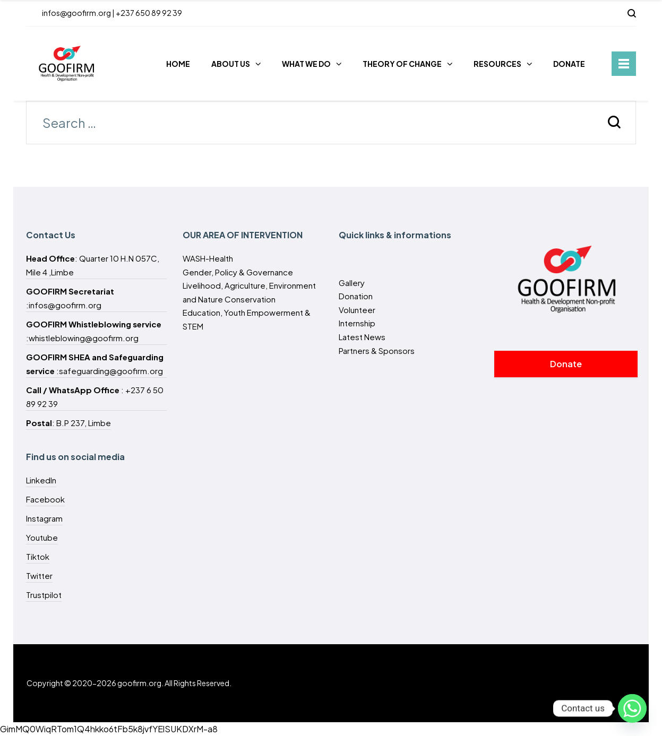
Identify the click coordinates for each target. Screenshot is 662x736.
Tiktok (37, 556)
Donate (566, 363)
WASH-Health (208, 258)
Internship (357, 323)
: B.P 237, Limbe (68, 423)
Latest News (362, 337)
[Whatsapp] (632, 708)
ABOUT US (230, 63)
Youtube (42, 537)
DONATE (569, 63)
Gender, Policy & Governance (238, 272)
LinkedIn (41, 480)
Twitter (39, 575)
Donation (356, 296)
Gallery (352, 283)
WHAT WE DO (306, 63)
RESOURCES (497, 63)
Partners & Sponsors (377, 350)
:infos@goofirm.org (70, 298)
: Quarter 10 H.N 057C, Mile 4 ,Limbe (92, 265)
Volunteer (357, 310)
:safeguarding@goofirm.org (95, 364)
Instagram (44, 518)
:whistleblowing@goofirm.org (93, 331)
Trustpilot (44, 595)
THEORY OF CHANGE (402, 63)
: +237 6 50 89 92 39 (95, 397)
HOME (178, 63)
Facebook (45, 499)
